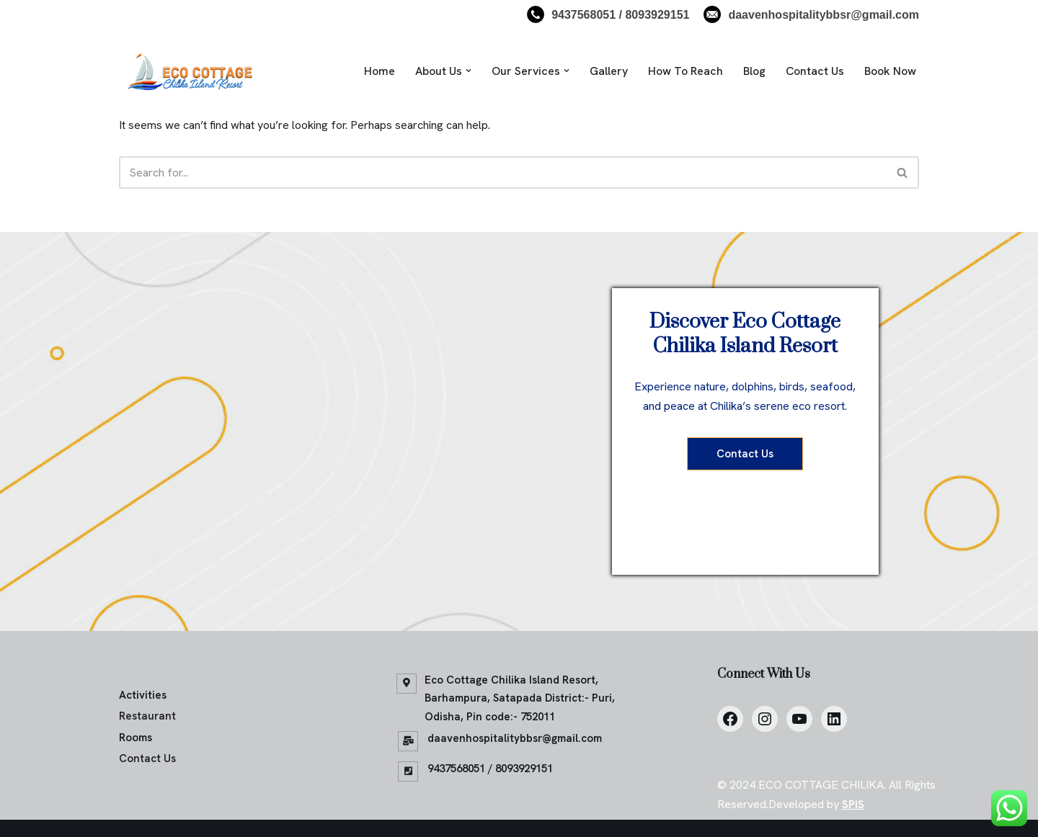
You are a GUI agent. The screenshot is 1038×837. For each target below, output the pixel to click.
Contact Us (815, 71)
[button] (468, 70)
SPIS (853, 804)
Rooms (135, 737)
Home (379, 71)
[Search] (503, 172)
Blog (754, 71)
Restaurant (147, 716)
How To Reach (685, 71)
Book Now (890, 71)
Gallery (609, 71)
